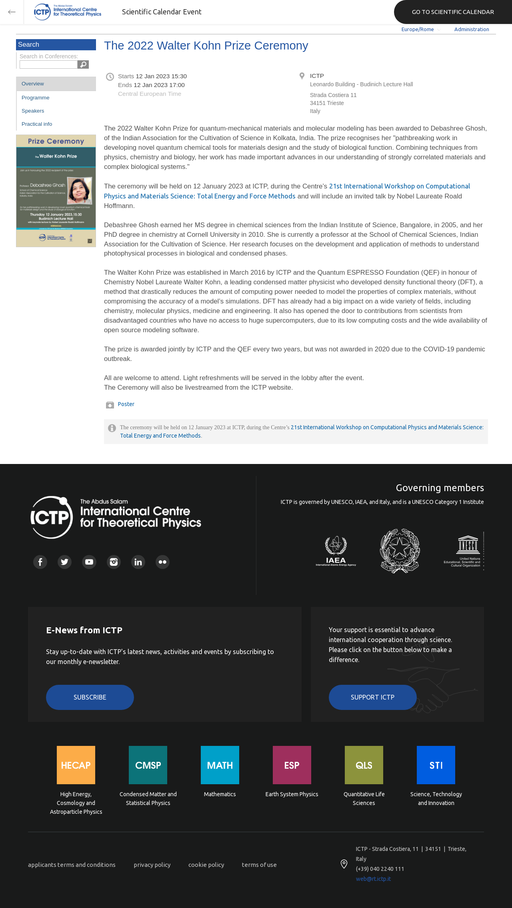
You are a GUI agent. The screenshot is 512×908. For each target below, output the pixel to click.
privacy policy (152, 864)
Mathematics (220, 794)
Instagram (114, 562)
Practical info (37, 124)
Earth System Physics (292, 794)
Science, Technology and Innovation (436, 798)
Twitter (65, 562)
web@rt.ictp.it (373, 879)
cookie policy (206, 864)
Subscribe (90, 697)
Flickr (163, 562)
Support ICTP (372, 697)
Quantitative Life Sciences (364, 798)
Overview (33, 84)
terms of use (259, 864)
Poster (126, 404)
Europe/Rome (418, 29)
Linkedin (138, 562)
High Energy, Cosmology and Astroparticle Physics (76, 802)
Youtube (89, 562)
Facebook (40, 562)
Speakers (33, 111)
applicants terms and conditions (72, 864)
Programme (36, 98)
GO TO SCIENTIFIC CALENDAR (453, 11)
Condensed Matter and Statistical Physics (148, 798)
